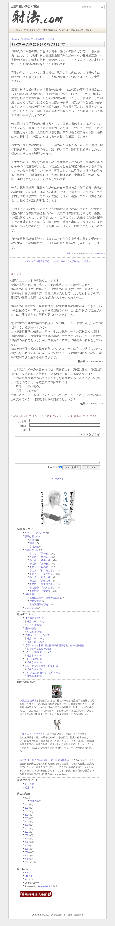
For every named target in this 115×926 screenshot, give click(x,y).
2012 (27, 833)
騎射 (31, 548)
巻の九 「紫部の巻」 (41, 586)
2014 (27, 826)
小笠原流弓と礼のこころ (32, 739)
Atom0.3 (29, 884)
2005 (27, 854)
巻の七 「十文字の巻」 (42, 579)
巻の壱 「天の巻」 (39, 558)
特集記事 (64, 30)
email (23, 425)
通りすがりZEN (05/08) (39, 654)
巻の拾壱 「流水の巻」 (42, 593)
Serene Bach (44, 891)
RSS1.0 (28, 881)
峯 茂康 (29, 789)
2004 (27, 857)
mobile (28, 878)
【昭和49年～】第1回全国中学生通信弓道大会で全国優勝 (54, 650)
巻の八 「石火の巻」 (41, 582)
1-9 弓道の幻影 (33, 664)
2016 (27, 820)
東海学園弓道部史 (38, 609)
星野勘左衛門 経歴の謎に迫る (45, 603)
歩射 (31, 545)
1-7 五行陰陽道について (38, 657)
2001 (27, 867)
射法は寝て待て (32, 30)
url (24, 430)
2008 (27, 844)
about (88, 30)
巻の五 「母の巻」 (39, 572)
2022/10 (33, 806)
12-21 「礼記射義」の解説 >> (76, 261)
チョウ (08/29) (34, 630)
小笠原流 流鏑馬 (28, 706)
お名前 (22, 421)
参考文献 (34, 552)
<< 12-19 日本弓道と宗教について (41, 261)
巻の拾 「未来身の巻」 (42, 589)
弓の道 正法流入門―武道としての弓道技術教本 (44, 765)
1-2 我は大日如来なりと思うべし (43, 678)
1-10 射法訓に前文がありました (42, 671)
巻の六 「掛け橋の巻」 (42, 576)
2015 (27, 823)
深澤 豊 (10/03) (35, 647)
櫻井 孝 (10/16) (35, 627)
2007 (27, 847)
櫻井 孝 (70, 253)
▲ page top (57, 483)
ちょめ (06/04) (34, 637)
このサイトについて (35, 538)
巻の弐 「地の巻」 (39, 562)
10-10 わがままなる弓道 (37, 640)
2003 (27, 861)
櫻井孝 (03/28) (34, 661)
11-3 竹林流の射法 (34, 623)
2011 (27, 837)
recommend (77, 30)
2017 (27, 816)
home (19, 30)
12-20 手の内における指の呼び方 (38, 44)
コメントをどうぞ (88, 434)
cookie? (53, 472)
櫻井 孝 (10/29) (35, 644)
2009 (27, 840)
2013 (27, 830)
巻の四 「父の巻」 (39, 569)
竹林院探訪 (35, 606)
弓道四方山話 (50, 30)
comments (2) (97, 253)
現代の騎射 (30, 633)
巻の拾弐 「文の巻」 (46, 39)
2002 (27, 864)
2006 (27, 850)
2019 (27, 809)
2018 (27, 813)
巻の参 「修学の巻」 (41, 565)
